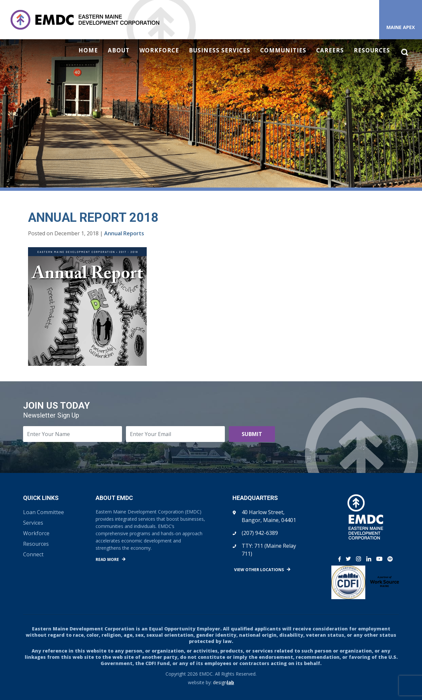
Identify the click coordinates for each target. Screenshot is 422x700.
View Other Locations (259, 569)
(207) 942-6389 (260, 533)
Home (88, 50)
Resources (372, 50)
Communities (283, 50)
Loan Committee (43, 512)
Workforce (159, 50)
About (119, 50)
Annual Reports (124, 233)
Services (33, 522)
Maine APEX (400, 27)
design (223, 682)
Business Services (219, 50)
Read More (107, 559)
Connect (33, 554)
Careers (330, 50)
